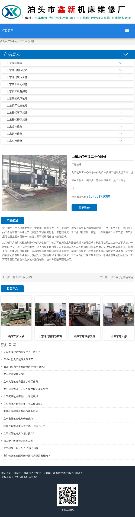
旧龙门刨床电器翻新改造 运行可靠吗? (24, 366)
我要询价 (84, 207)
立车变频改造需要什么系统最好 (21, 396)
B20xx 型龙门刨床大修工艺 (18, 359)
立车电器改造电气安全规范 (18, 418)
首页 (2, 41)
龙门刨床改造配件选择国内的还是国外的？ (27, 455)
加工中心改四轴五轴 (122, 277)
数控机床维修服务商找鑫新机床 (21, 411)
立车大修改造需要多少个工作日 (21, 381)
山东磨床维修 (14, 133)
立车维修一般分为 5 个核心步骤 (21, 448)
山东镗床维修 (14, 126)
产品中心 (12, 41)
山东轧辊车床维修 (17, 112)
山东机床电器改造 (17, 105)
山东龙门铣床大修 (17, 77)
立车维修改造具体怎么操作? (19, 433)
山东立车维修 (14, 63)
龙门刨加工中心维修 (13, 228)
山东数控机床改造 (17, 98)
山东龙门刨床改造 (17, 70)
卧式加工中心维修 (22, 277)
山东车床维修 (14, 140)
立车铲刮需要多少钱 (15, 374)
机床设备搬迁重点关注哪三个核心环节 (24, 426)
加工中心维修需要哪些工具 (18, 440)
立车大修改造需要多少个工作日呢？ (23, 403)
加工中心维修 (27, 41)
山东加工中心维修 (17, 84)
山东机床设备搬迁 (17, 91)
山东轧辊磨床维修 (17, 119)
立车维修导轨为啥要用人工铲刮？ (22, 351)
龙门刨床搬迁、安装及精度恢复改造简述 (26, 389)
